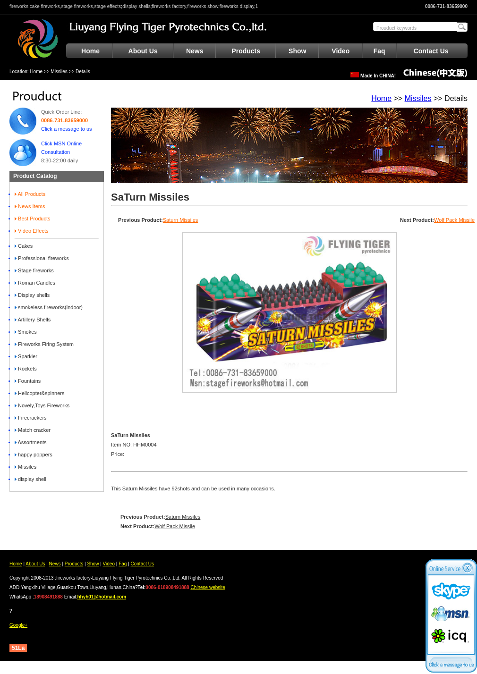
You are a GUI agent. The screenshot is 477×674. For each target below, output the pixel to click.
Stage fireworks (34, 270)
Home (90, 51)
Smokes (26, 332)
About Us (143, 51)
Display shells (32, 295)
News (195, 51)
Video (340, 51)
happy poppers (33, 454)
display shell (30, 479)
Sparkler (26, 356)
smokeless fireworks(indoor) (49, 307)
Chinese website (207, 587)
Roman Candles (35, 283)
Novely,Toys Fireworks (42, 405)
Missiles (59, 71)
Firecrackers (31, 418)
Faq (379, 51)
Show (297, 51)
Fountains (28, 381)
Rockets (26, 368)
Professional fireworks (42, 258)
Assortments (31, 442)
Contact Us (431, 51)
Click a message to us (66, 129)
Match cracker (33, 430)
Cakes (24, 246)
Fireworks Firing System (44, 344)
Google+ (18, 625)
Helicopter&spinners (40, 393)
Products (245, 51)
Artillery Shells (33, 319)
